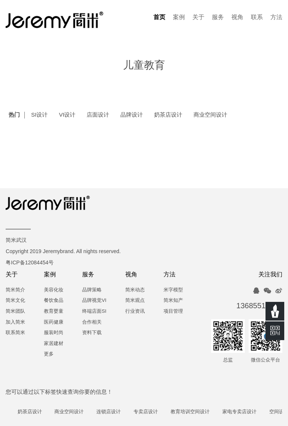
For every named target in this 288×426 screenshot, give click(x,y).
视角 (237, 17)
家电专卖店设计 (242, 412)
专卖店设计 (148, 412)
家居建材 (53, 343)
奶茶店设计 (168, 115)
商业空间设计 (210, 115)
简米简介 (15, 290)
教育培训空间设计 (193, 412)
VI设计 (67, 115)
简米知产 (173, 300)
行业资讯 (135, 311)
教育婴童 (53, 311)
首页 (159, 17)
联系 (257, 17)
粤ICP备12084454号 (30, 263)
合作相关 (92, 322)
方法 (276, 17)
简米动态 (135, 290)
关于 (198, 17)
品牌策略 (92, 290)
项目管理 (173, 311)
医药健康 (53, 322)
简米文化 (15, 300)
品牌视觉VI (94, 300)
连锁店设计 (112, 412)
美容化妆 (53, 290)
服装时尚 (53, 332)
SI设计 (39, 115)
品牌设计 (131, 115)
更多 (49, 354)
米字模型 (173, 290)
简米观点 (135, 300)
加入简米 (15, 322)
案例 (179, 17)
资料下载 (92, 332)
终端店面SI (94, 311)
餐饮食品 (53, 300)
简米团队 (15, 311)
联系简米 (15, 332)
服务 (218, 17)
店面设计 (98, 115)
